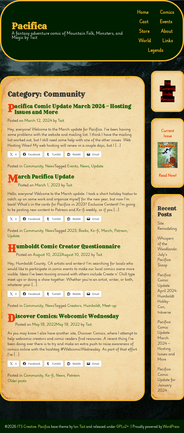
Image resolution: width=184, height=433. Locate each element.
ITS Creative (26, 426)
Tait (61, 120)
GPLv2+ (122, 426)
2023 (72, 230)
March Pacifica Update (46, 177)
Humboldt (91, 305)
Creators (74, 305)
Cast (143, 21)
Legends (155, 50)
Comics (167, 12)
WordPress (171, 426)
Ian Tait (79, 426)
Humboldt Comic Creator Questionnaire (68, 246)
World (145, 40)
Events (166, 21)
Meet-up (109, 305)
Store (144, 31)
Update (97, 166)
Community (33, 166)
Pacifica (29, 26)
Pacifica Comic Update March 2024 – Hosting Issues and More (72, 109)
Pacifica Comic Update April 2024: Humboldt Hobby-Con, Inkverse (167, 293)
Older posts (17, 380)
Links (167, 40)
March (106, 230)
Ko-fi (95, 230)
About (167, 31)
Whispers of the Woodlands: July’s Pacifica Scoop (168, 251)
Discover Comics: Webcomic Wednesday (66, 316)
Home (142, 12)
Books (83, 230)
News (49, 166)
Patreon (120, 230)
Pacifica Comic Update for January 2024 (166, 379)
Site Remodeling (167, 225)
